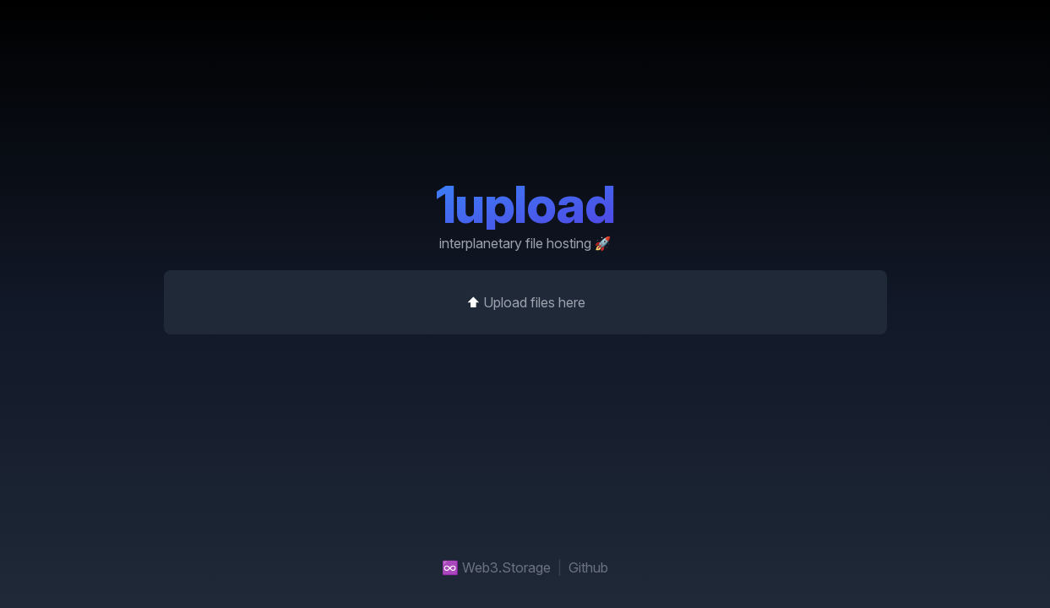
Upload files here (533, 302)
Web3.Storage (506, 567)
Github (588, 567)
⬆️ (525, 302)
